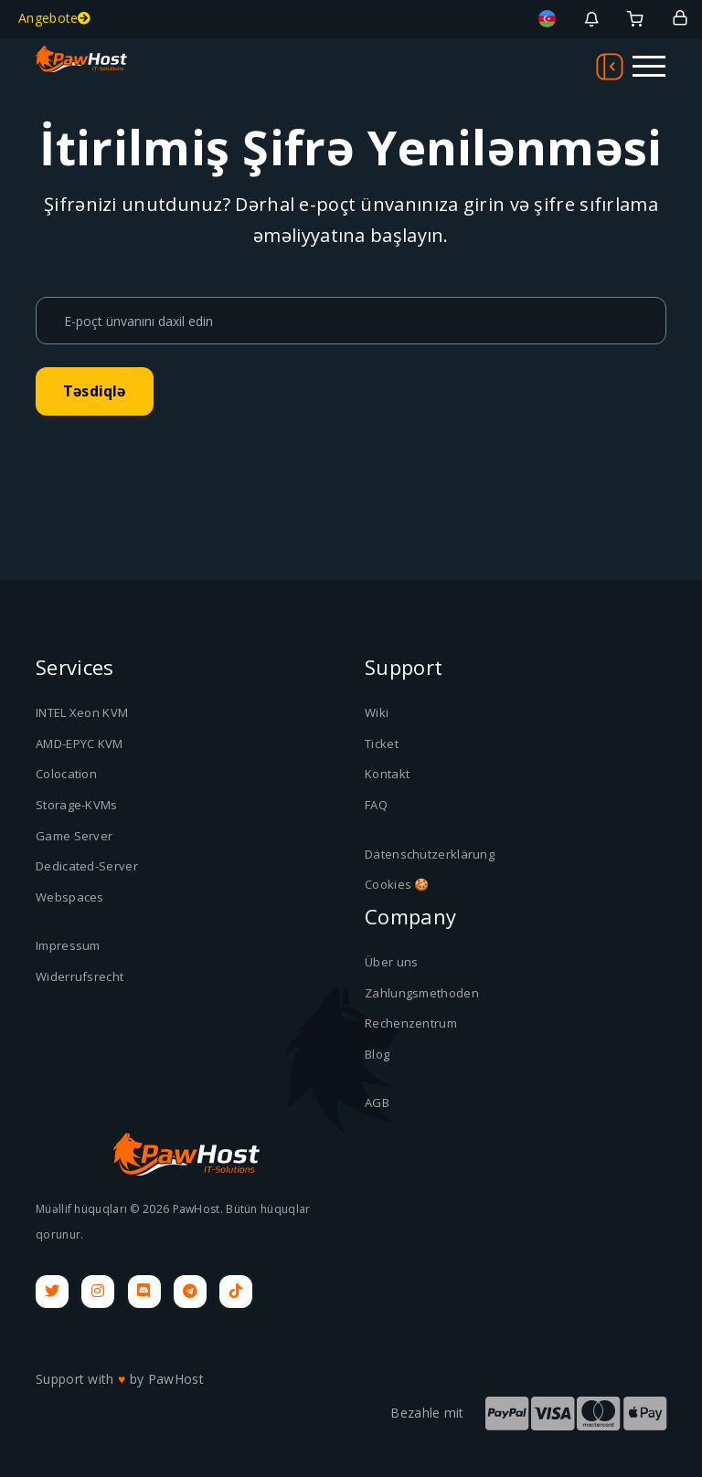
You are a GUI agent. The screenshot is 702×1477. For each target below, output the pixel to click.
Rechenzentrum (411, 1023)
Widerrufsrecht (79, 976)
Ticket (382, 743)
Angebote (54, 17)
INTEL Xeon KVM (82, 712)
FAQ (376, 805)
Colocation (66, 773)
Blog (377, 1054)
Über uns (391, 962)
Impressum (68, 945)
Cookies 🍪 (397, 884)
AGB (377, 1102)
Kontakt (387, 773)
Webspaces (70, 897)
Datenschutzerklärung (430, 854)
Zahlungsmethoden (422, 993)
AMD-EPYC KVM (79, 743)
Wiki (376, 712)
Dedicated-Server (87, 866)
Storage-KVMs (77, 805)
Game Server (74, 836)
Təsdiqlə (94, 391)
